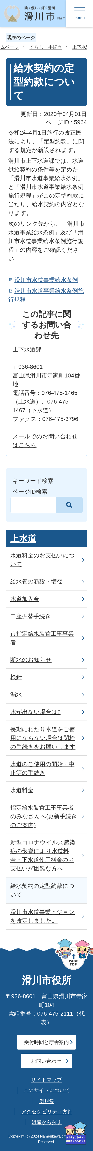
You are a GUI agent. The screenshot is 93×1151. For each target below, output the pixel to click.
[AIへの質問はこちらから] (75, 1133)
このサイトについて (47, 1090)
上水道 (23, 538)
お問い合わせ (46, 1061)
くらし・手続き (45, 47)
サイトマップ (46, 1079)
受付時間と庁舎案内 (46, 1042)
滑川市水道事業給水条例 (46, 280)
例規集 (46, 1101)
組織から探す (47, 1122)
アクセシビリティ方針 (46, 1111)
